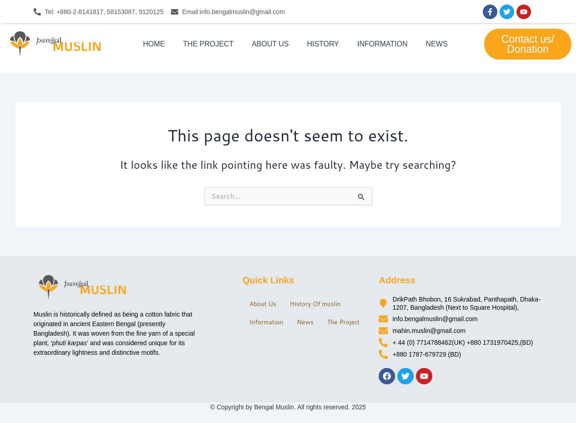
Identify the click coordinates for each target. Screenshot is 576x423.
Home (154, 44)
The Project (208, 44)
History (323, 44)
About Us (270, 44)
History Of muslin (321, 301)
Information (382, 44)
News (437, 44)
